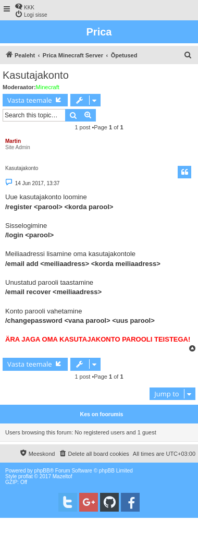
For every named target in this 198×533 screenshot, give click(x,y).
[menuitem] (24, 6)
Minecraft (47, 87)
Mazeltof (62, 476)
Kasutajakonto (36, 75)
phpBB (42, 471)
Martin (13, 141)
